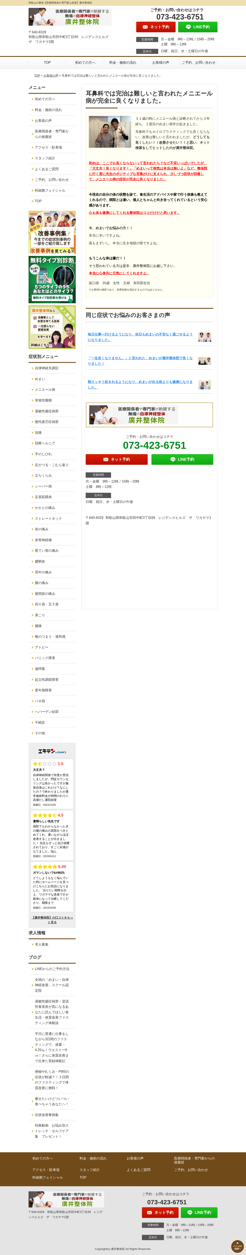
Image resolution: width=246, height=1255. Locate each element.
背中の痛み (43, 572)
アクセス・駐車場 (48, 147)
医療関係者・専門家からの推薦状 (52, 134)
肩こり (40, 615)
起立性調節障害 (47, 679)
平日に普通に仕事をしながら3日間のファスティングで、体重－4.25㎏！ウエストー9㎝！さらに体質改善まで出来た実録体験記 (52, 1047)
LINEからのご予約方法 (52, 969)
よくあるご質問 (47, 169)
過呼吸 (40, 669)
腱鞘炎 (40, 561)
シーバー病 (43, 486)
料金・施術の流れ (122, 62)
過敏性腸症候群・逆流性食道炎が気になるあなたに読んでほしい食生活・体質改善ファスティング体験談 (52, 1012)
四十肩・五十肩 (47, 604)
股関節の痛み (45, 593)
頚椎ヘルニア (45, 443)
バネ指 (40, 701)
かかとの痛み (45, 508)
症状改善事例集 (47, 1115)
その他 (40, 733)
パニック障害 (45, 658)
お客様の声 (160, 62)
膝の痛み (41, 583)
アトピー (41, 647)
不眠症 (40, 722)
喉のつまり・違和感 (50, 636)
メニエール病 (45, 389)
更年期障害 (43, 690)
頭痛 (38, 432)
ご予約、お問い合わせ (199, 62)
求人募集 (41, 944)
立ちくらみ (43, 475)
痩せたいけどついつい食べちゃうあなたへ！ (52, 1101)
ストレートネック (48, 518)
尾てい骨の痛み (47, 550)
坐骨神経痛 (43, 540)
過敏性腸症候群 (47, 411)
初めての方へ (85, 62)
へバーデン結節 (47, 711)
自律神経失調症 (47, 368)
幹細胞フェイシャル (50, 190)
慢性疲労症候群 (47, 422)
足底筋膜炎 (43, 497)
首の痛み (41, 529)
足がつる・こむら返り (52, 465)
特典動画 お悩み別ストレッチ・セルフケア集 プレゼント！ (52, 1131)
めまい (40, 379)
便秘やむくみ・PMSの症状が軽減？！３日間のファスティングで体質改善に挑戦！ (52, 1080)
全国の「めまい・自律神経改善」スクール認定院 (52, 985)
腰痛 (38, 626)
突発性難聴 (43, 400)
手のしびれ (43, 454)
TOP (47, 62)
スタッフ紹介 (45, 158)
